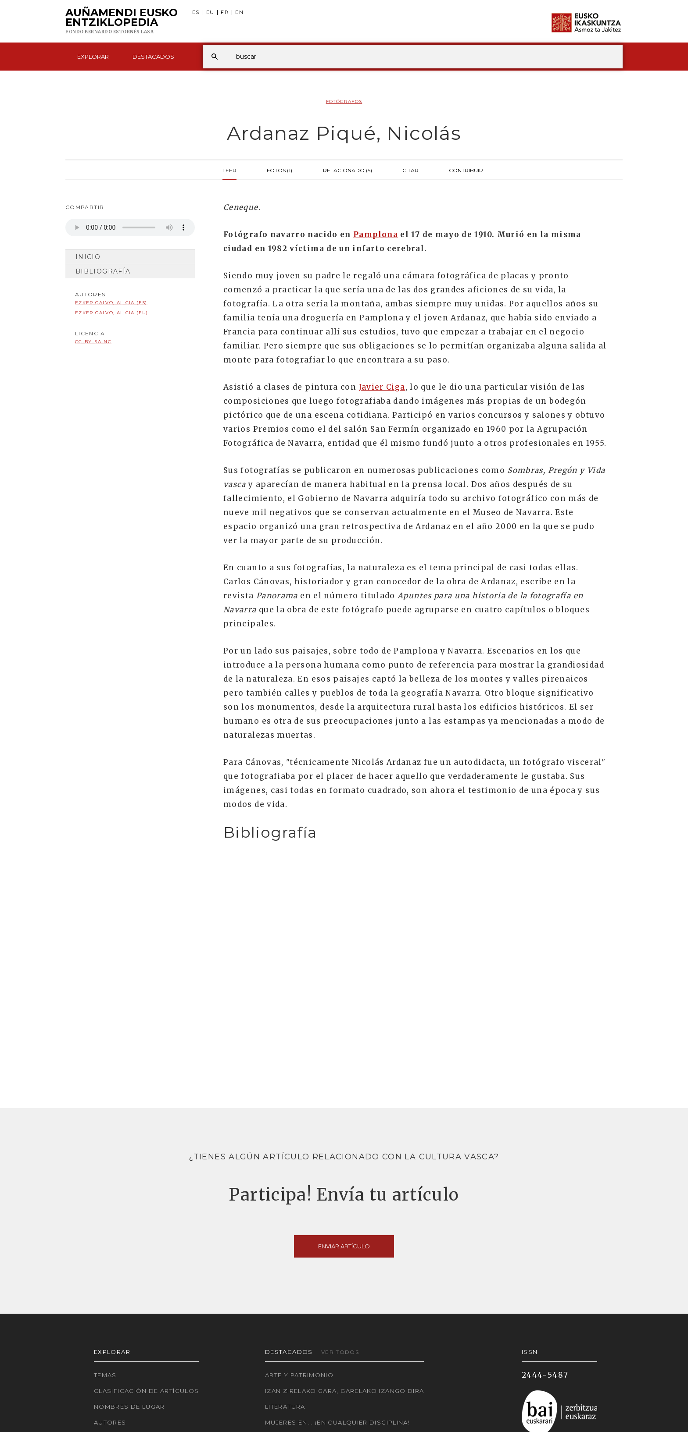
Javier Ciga (382, 387)
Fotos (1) (279, 169)
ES (196, 12)
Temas (105, 1375)
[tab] (415, 832)
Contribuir (466, 169)
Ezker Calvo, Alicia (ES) (111, 303)
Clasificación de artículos (146, 1390)
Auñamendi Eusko (121, 21)
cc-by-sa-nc (93, 342)
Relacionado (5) (347, 169)
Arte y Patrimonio (299, 1375)
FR (225, 12)
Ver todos (340, 1352)
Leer (229, 169)
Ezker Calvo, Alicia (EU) (111, 313)
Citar (410, 169)
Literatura (285, 1406)
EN (239, 12)
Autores (110, 1422)
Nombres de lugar (129, 1406)
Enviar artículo (344, 1246)
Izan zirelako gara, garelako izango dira (344, 1390)
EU (210, 12)
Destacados (153, 56)
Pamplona (375, 234)
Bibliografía (102, 271)
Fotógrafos (344, 101)
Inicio (87, 257)
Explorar (93, 56)
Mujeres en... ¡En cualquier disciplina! (337, 1422)
